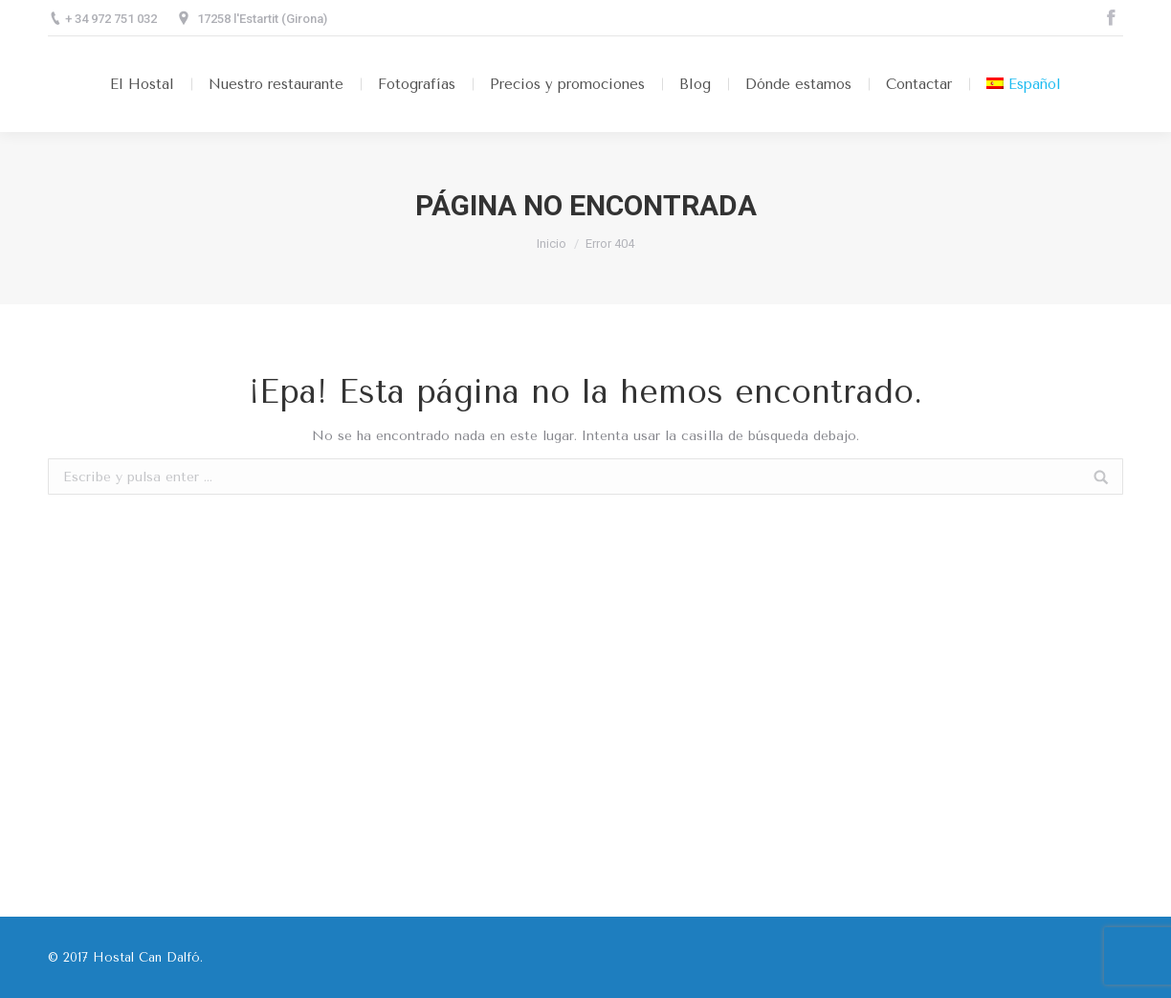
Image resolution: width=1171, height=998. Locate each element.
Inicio (551, 243)
